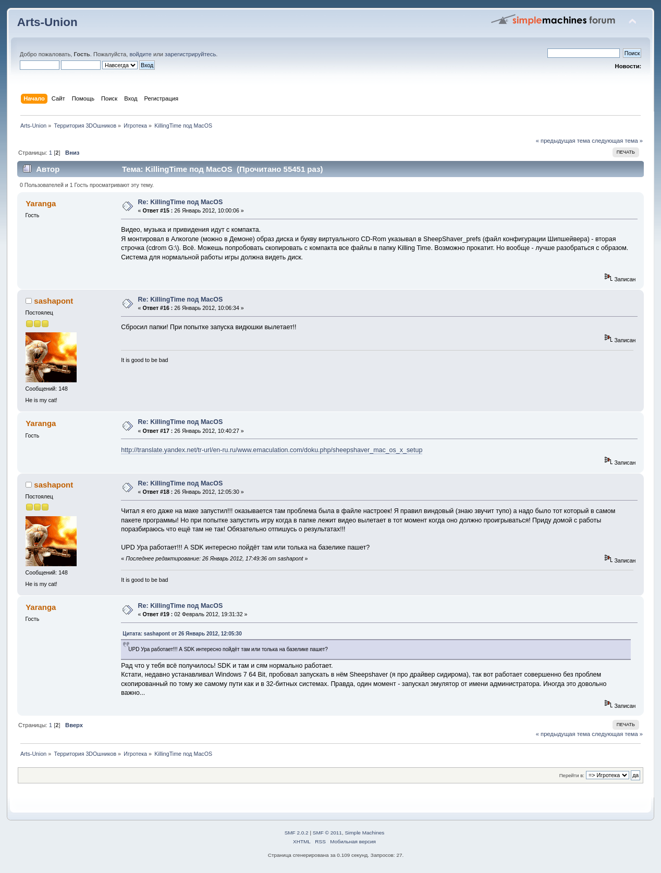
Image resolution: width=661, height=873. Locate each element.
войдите (140, 54)
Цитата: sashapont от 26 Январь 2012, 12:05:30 (182, 634)
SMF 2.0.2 (297, 832)
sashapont (53, 300)
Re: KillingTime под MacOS (180, 202)
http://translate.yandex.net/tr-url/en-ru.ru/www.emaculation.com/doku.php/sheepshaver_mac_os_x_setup (271, 450)
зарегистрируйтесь (190, 54)
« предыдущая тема (563, 141)
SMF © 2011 (327, 832)
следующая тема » (617, 141)
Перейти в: (571, 775)
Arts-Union (47, 22)
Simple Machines (364, 832)
